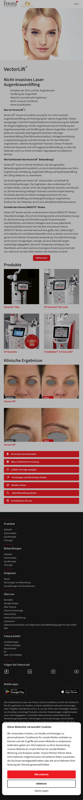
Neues (7, 579)
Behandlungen (13, 548)
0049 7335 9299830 (13, 655)
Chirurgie (8, 540)
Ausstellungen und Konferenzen (19, 586)
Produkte (9, 524)
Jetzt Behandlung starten (21, 493)
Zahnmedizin (10, 533)
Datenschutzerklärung (14, 617)
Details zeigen (42, 791)
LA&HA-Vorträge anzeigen (22, 469)
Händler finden (16, 485)
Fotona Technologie (13, 610)
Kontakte (8, 600)
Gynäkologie (10, 536)
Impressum (9, 621)
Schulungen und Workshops (17, 582)
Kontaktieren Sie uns (19, 500)
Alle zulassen (41, 774)
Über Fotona (10, 607)
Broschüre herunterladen (21, 454)
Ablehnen (41, 783)
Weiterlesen (41, 258)
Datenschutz (10, 614)
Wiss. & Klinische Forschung (23, 462)
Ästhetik (8, 529)
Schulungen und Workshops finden (26, 477)
